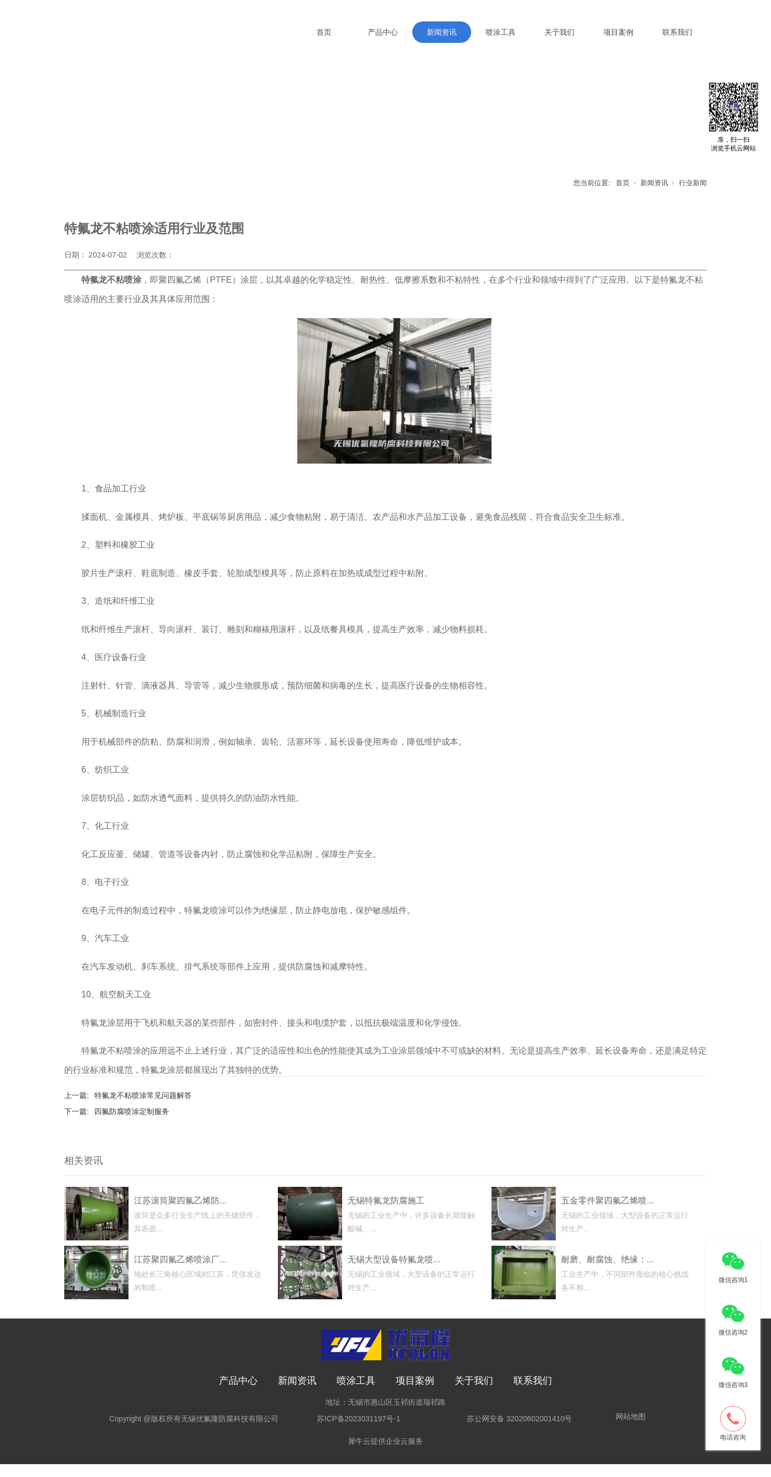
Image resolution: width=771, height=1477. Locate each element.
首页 (323, 32)
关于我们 (560, 32)
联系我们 (677, 32)
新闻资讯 (442, 32)
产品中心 (383, 32)
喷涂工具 (501, 32)
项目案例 (618, 32)
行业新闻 (693, 195)
